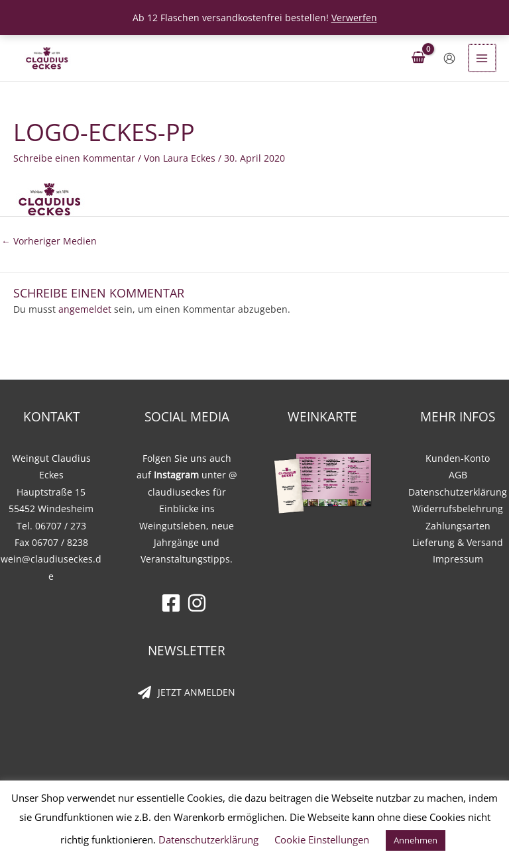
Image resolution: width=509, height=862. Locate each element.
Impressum (458, 559)
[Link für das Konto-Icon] (451, 58)
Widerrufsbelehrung (457, 508)
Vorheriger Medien (49, 241)
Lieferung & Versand (457, 542)
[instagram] (200, 603)
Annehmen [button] (415, 840)
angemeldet (84, 309)
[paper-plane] (186, 692)
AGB (458, 474)
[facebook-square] (174, 603)
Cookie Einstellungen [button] (321, 839)
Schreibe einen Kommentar (74, 158)
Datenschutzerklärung (457, 492)
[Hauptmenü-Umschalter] (483, 58)
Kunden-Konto (457, 458)
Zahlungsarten (457, 525)
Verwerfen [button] (354, 17)
